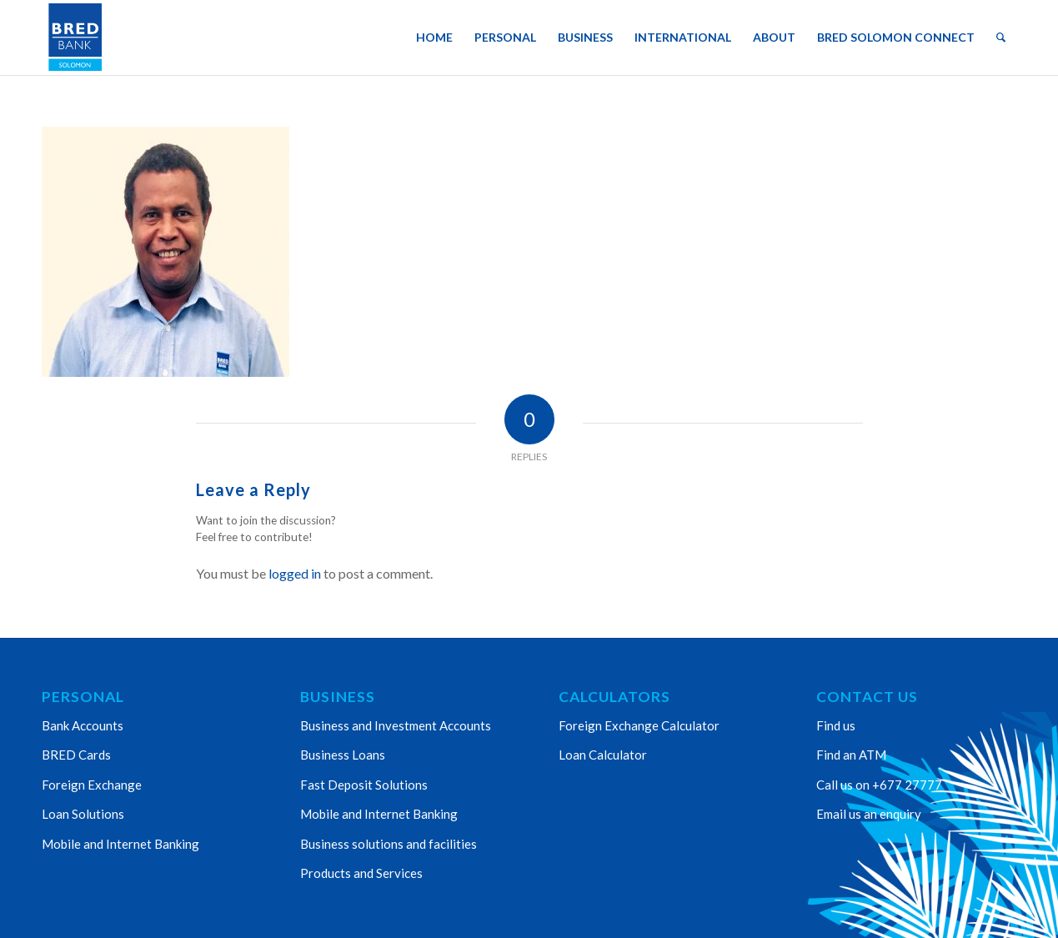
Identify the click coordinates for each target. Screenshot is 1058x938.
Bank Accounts (82, 725)
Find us (835, 725)
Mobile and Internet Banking (120, 843)
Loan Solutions (83, 813)
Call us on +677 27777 (879, 784)
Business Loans (342, 754)
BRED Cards (76, 754)
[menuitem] (434, 37)
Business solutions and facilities (388, 843)
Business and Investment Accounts (395, 725)
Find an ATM (851, 754)
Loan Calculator (603, 754)
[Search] (1000, 37)
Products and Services (361, 872)
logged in (294, 573)
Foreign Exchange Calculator (639, 725)
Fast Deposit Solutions (364, 784)
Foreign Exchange (92, 784)
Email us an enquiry (868, 813)
